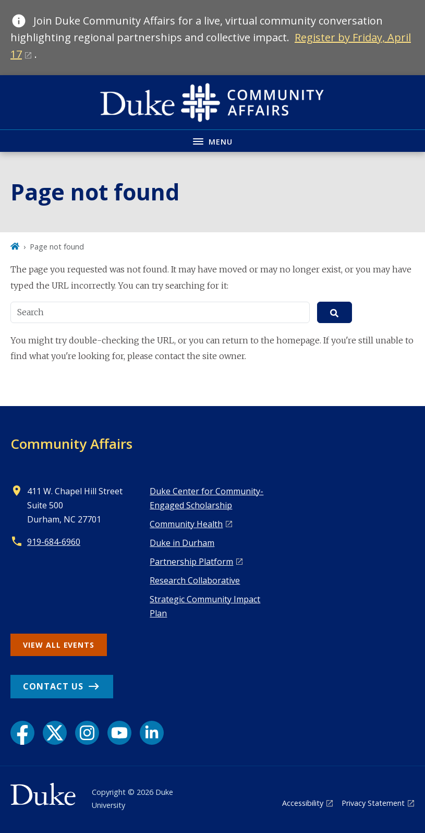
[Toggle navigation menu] (212, 140)
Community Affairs (71, 443)
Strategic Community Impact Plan (205, 606)
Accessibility (302, 803)
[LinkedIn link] (152, 733)
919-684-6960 (53, 542)
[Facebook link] (22, 733)
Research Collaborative (195, 580)
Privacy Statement (373, 803)
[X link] (55, 733)
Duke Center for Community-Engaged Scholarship (206, 498)
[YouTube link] (119, 733)
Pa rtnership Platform (191, 561)
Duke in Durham (182, 543)
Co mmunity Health (186, 524)
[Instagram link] (87, 733)
